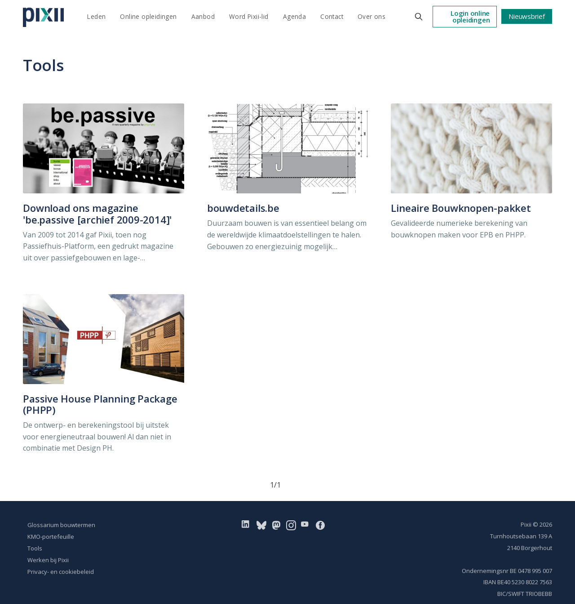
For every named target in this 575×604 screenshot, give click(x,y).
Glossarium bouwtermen (61, 525)
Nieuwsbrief (527, 16)
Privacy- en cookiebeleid (60, 572)
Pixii (526, 524)
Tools (34, 548)
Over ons (371, 16)
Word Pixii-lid (249, 16)
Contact (331, 16)
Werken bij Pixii (48, 560)
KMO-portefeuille (50, 536)
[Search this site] (418, 16)
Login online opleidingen (470, 16)
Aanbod (203, 16)
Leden (96, 16)
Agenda (294, 16)
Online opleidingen (148, 16)
